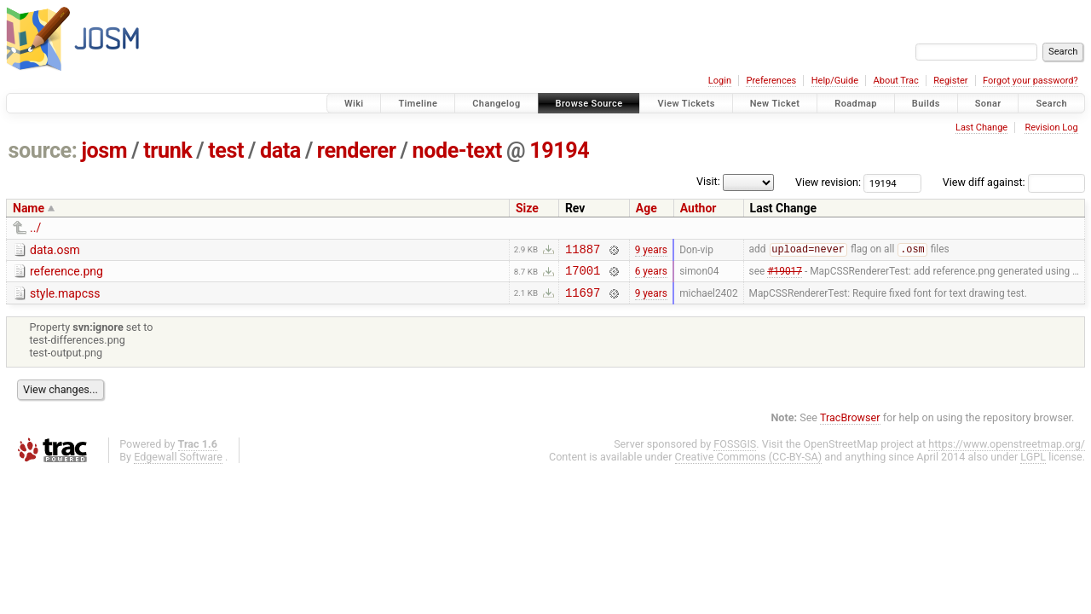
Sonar (988, 103)
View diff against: (1014, 182)
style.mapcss (65, 298)
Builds (926, 103)
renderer (356, 150)
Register (950, 80)
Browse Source (589, 103)
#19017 (784, 275)
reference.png (66, 274)
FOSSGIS (734, 451)
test (226, 150)
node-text (457, 150)
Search (1051, 103)
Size (527, 208)
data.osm (55, 250)
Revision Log (1051, 127)
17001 (582, 275)
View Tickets (685, 103)
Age (646, 208)
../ (35, 228)
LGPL (1033, 464)
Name (28, 208)
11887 (582, 251)
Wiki (354, 103)
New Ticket (775, 103)
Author (698, 208)
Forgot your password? (1030, 80)
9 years (651, 251)
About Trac (896, 80)
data (280, 150)
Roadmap (855, 103)
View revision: (828, 182)
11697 (582, 300)
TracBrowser (850, 425)
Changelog (496, 103)
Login (719, 80)
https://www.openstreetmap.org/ (1006, 451)
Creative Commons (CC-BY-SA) (749, 464)
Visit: (708, 181)
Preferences (771, 80)
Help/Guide (834, 80)
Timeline (417, 103)
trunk (167, 150)
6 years (651, 275)
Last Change (981, 127)
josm (104, 150)
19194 (559, 150)
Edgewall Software (178, 464)
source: (43, 150)
